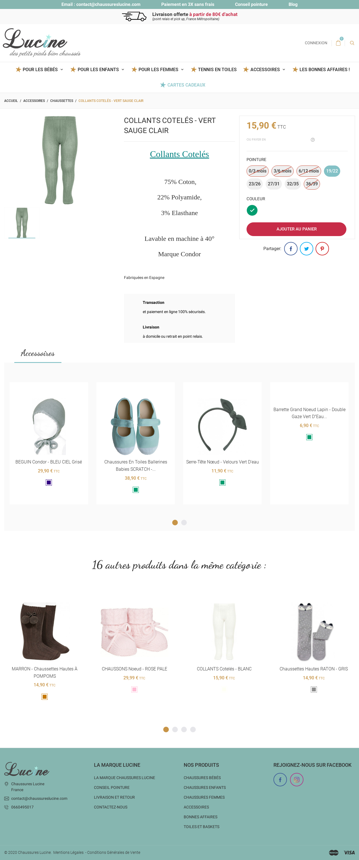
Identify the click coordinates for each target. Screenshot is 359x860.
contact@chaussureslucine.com (108, 4)
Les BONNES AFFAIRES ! (325, 69)
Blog (293, 4)
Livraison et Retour (114, 797)
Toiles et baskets (201, 826)
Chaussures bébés (202, 777)
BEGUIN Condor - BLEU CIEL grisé (48, 462)
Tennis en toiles (217, 69)
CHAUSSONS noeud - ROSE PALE (134, 669)
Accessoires (38, 353)
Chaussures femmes (204, 797)
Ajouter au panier (297, 229)
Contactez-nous (110, 807)
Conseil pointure (251, 4)
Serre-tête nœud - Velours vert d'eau (222, 462)
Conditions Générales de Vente (113, 852)
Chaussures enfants (205, 787)
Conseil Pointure (112, 787)
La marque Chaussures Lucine (124, 777)
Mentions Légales (68, 852)
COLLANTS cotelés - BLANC (224, 669)
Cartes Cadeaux (186, 85)
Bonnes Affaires (200, 817)
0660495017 (22, 807)
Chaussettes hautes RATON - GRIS (314, 669)
